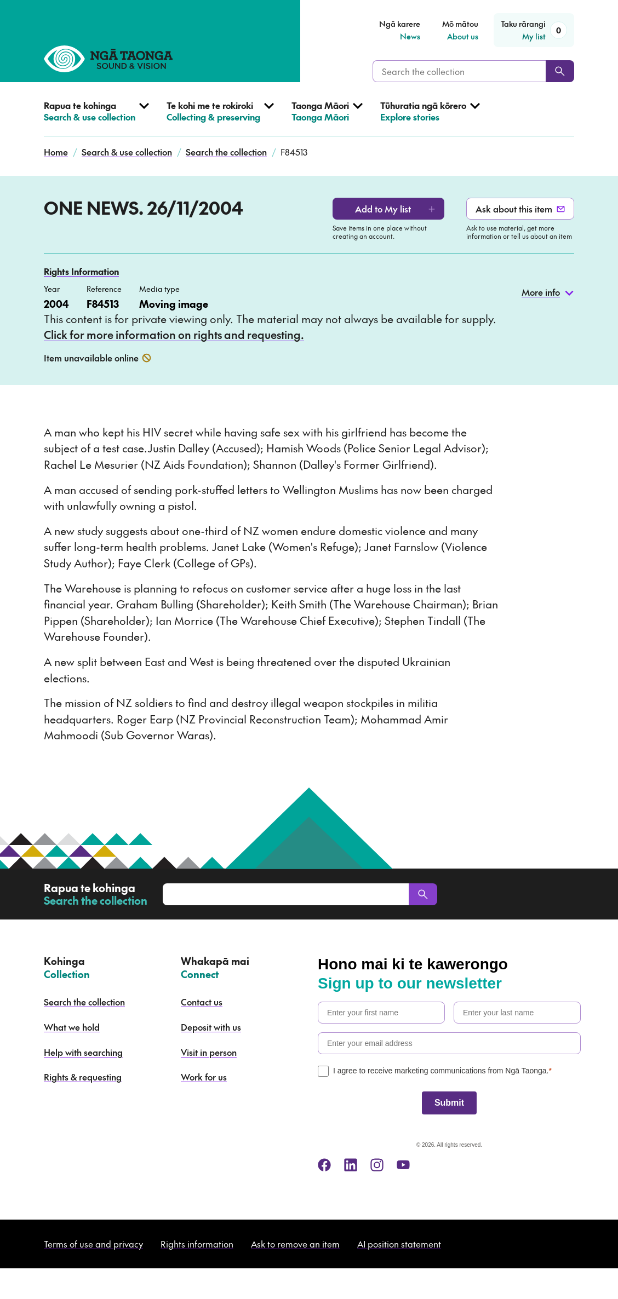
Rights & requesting (83, 1077)
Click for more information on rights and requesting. (174, 334)
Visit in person (209, 1052)
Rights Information (81, 271)
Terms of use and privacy (93, 1244)
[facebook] (324, 1164)
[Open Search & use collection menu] (96, 118)
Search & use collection (127, 152)
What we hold (72, 1027)
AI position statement (399, 1244)
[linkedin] (350, 1164)
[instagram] (377, 1164)
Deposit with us (211, 1027)
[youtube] (403, 1164)
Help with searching (83, 1052)
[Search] (560, 71)
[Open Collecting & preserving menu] (220, 118)
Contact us (201, 1002)
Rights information (197, 1244)
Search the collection (226, 152)
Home (56, 152)
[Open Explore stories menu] (430, 118)
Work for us (204, 1077)
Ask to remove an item (295, 1244)
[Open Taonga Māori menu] (327, 118)
